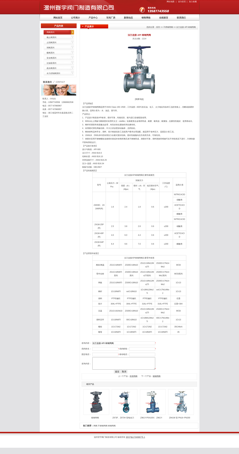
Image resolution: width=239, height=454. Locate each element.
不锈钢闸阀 (102, 428)
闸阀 (95, 428)
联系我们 (181, 17)
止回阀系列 (51, 42)
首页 (158, 27)
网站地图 (170, 1)
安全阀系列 (51, 58)
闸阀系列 (50, 32)
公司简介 (75, 17)
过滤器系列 (51, 63)
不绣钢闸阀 (168, 27)
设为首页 (182, 1)
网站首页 (57, 17)
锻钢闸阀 (156, 378)
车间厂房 (110, 17)
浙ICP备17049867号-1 (135, 439)
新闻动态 (128, 17)
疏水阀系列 (51, 68)
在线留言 (163, 17)
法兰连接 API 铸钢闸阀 (186, 27)
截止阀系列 (51, 37)
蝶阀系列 (50, 53)
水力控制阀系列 (53, 73)
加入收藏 (193, 1)
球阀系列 (50, 48)
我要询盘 (139, 99)
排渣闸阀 (133, 378)
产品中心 (93, 17)
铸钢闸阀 (112, 428)
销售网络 (146, 17)
